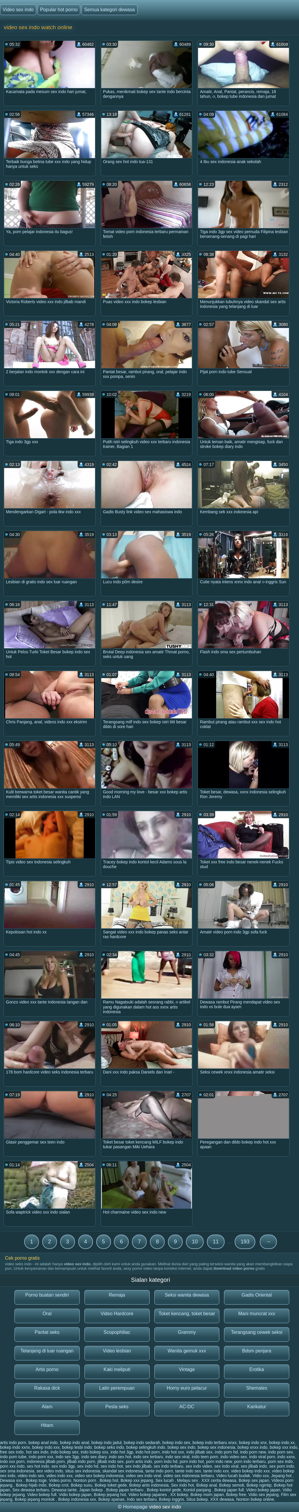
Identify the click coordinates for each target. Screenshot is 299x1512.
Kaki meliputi (117, 1369)
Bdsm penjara (256, 1350)
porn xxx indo (12, 1466)
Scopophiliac (117, 1332)
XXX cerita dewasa (218, 1480)
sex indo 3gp (63, 1466)
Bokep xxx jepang (136, 1480)
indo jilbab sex (199, 1452)
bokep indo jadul (107, 1442)
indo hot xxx (173, 1452)
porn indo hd (165, 1461)
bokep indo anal (74, 1442)
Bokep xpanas (111, 1499)
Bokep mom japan (207, 1494)
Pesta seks (116, 1406)
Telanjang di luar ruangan (47, 1350)
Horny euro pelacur (187, 1388)
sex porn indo (281, 1466)
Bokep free (236, 1494)
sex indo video (199, 1466)
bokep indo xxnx (15, 1447)
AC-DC (187, 1406)
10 (195, 1242)
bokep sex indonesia (216, 1447)
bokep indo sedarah (142, 1442)
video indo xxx (59, 1475)
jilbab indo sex (110, 1461)
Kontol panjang (197, 1489)
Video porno (60, 1480)
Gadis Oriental (256, 1294)
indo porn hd (226, 1452)
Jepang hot (282, 1475)
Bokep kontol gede (164, 1489)
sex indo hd (88, 1466)
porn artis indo (139, 1461)
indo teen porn (205, 1456)
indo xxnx (286, 1456)
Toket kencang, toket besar (187, 1313)
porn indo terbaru (250, 1461)
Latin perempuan (117, 1388)
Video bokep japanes (148, 1494)
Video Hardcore (117, 1313)
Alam (47, 1406)
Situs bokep (197, 1499)
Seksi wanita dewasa (187, 1294)
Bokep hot (109, 1480)
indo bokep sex (64, 1452)
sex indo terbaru (168, 1466)
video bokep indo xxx (250, 1471)
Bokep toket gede (111, 1485)
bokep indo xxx (46, 1447)
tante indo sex (188, 1471)
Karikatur (256, 1406)
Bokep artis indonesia (149, 1485)
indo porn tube (13, 1456)
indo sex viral (177, 1456)
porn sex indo (280, 1461)
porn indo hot (192, 1461)
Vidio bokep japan (75, 1494)
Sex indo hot (182, 1485)
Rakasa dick (47, 1388)
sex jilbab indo (254, 1466)
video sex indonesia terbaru (188, 1475)
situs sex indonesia (82, 1471)
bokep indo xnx (253, 1442)
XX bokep (179, 1494)
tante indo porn (159, 1471)
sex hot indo (38, 1466)
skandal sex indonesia (122, 1471)
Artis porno (47, 1369)
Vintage (187, 1369)
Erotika (256, 1369)
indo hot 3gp (121, 1452)
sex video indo (50, 1471)
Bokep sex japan (253, 1480)
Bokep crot (58, 1485)
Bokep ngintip (259, 1485)
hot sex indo (37, 1452)
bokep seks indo (109, 1447)
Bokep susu (81, 1485)
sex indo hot (112, 1466)
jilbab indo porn (81, 1461)
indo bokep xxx (94, 1452)
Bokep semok (231, 1485)
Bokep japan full (229, 1489)
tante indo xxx (216, 1471)
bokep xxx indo (283, 1447)
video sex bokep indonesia (99, 1475)
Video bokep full (41, 1494)
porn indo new (219, 1461)
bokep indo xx (282, 1442)
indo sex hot (120, 1456)
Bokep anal (206, 1485)
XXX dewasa (222, 1499)
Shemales (256, 1388)
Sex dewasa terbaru (30, 1489)
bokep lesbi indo (77, 1447)
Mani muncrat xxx (256, 1313)
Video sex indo (18, 9)
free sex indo (12, 1452)
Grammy (187, 1332)
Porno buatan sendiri (47, 1294)
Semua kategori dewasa (109, 9)
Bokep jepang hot (110, 1494)
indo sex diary (94, 1456)
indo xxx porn (12, 1461)
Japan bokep (91, 1489)
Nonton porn (85, 1480)
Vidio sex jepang (263, 1494)
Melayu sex (188, 1480)
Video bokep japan (263, 1489)
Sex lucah (165, 1480)
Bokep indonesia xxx (77, 1499)
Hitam (47, 1425)
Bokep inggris (171, 1499)
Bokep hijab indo (31, 1485)
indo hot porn (147, 1452)
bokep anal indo (43, 1442)
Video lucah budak (233, 1475)
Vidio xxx (260, 1475)
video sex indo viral (143, 1475)
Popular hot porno (59, 9)
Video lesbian (117, 1350)
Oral (47, 1313)
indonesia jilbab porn (46, 1461)
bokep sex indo (181, 1447)
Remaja (117, 1294)
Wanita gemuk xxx (187, 1350)
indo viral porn (262, 1456)
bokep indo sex (176, 1442)
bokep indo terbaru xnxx (214, 1442)
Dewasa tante (64, 1489)
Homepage (135, 1507)
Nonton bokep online (255, 1499)
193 (245, 1242)
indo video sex (233, 1456)
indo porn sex (280, 1452)
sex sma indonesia (17, 1471)
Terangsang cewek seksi (256, 1332)
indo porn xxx (41, 1456)
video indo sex (31, 1475)
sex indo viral (226, 1466)
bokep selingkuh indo (145, 1447)
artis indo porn (13, 1442)
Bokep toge (36, 1480)
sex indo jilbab (138, 1466)
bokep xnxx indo (252, 1447)
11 (216, 1242)
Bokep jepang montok (35, 1499)
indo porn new (253, 1452)
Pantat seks (47, 1332)
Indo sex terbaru (142, 1499)
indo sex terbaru (148, 1456)
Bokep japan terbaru (125, 1489)
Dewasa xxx (11, 1480)
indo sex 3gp (67, 1456)
